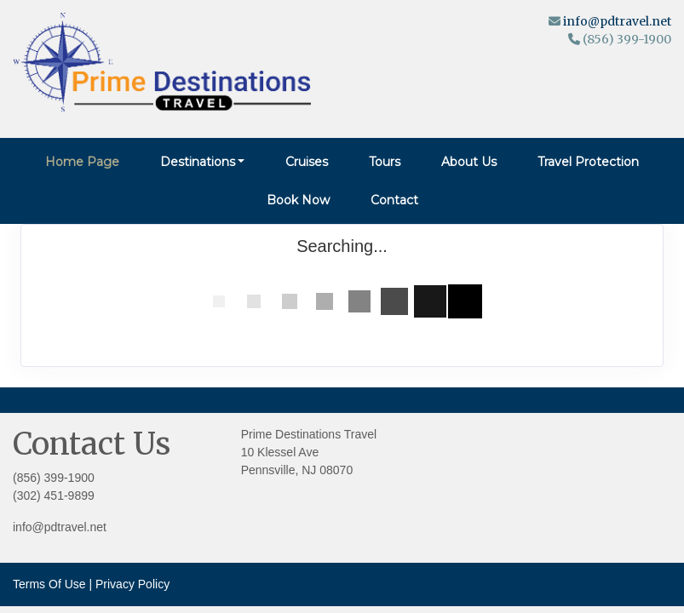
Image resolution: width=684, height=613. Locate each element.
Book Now (298, 200)
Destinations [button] (197, 161)
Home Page (82, 161)
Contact (394, 200)
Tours (384, 161)
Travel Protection (588, 161)
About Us (469, 161)
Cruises (306, 161)
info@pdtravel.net (617, 21)
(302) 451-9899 (54, 495)
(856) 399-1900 (54, 477)
